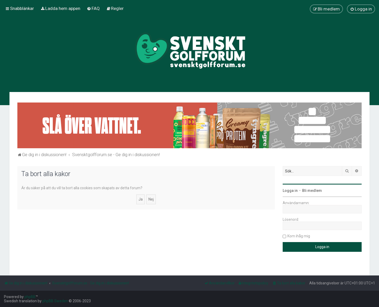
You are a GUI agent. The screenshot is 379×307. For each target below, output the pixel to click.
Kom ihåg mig (298, 236)
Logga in (290, 190)
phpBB (30, 297)
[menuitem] (60, 8)
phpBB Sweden (55, 301)
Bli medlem (312, 190)
